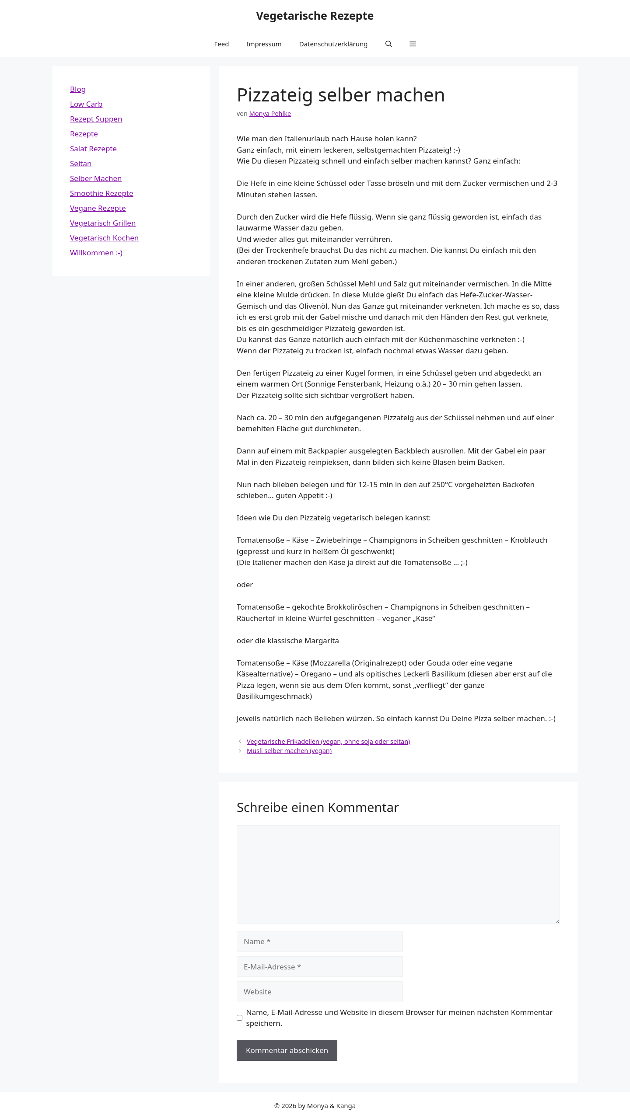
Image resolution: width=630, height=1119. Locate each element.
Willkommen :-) (96, 253)
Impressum (263, 43)
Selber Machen (96, 178)
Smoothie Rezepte (101, 193)
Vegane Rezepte (98, 208)
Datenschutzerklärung (333, 43)
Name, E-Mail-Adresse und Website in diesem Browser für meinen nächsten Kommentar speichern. (399, 1017)
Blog (78, 89)
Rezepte (84, 134)
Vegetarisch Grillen (103, 223)
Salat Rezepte (93, 148)
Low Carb (86, 104)
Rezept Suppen (96, 119)
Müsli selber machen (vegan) (289, 750)
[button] (389, 44)
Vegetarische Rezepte (315, 15)
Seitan (81, 163)
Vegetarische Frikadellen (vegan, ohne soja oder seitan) (328, 741)
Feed (221, 43)
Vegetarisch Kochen (104, 238)
